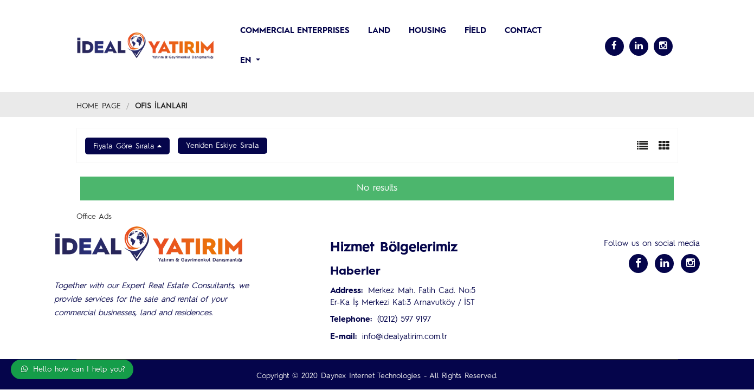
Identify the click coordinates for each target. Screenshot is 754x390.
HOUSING (427, 31)
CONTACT (523, 31)
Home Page (98, 106)
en (247, 61)
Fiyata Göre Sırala (123, 146)
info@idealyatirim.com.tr (404, 337)
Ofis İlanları (161, 106)
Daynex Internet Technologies (371, 376)
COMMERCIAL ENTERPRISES (295, 31)
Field (475, 31)
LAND (379, 31)
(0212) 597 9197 (404, 320)
